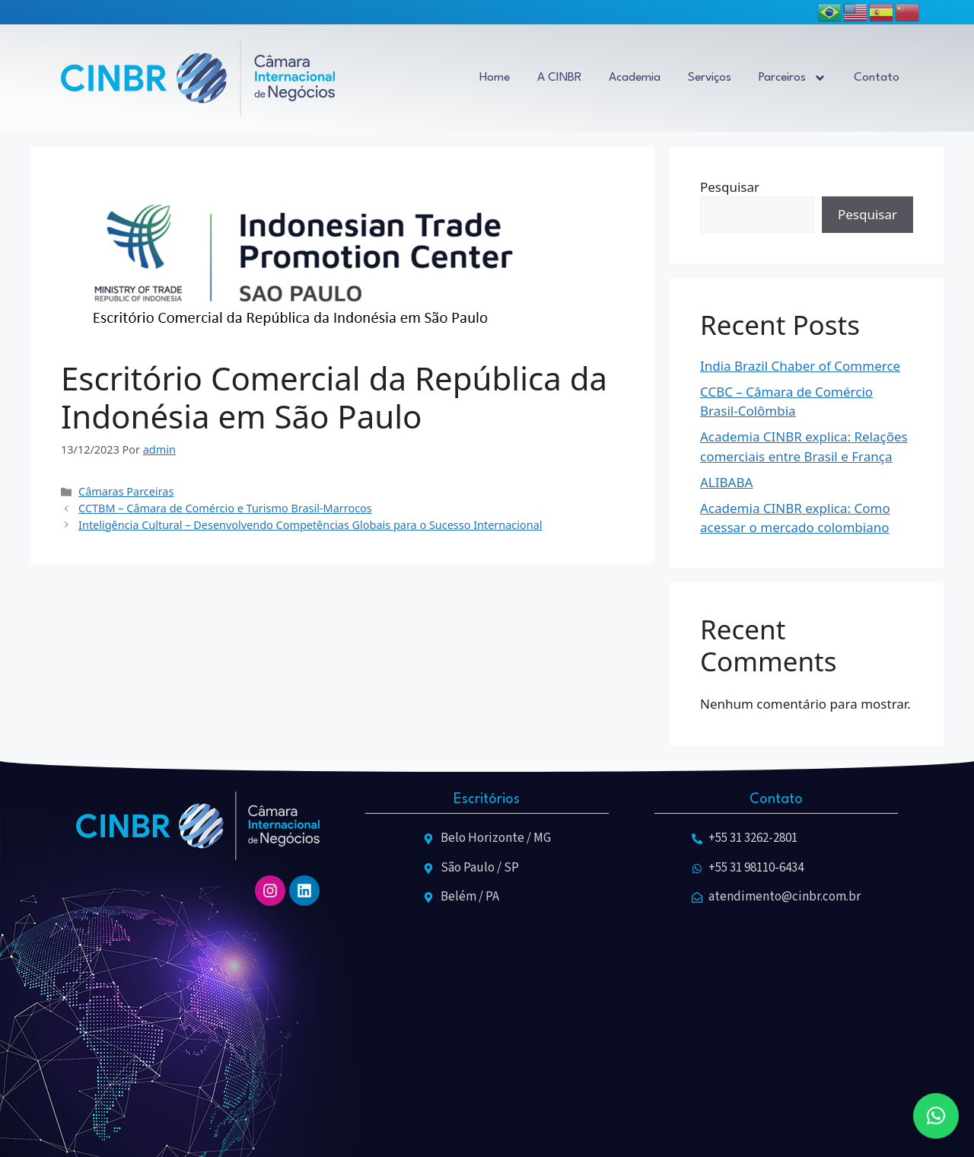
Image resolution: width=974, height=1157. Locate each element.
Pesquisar (729, 187)
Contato (876, 78)
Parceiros (792, 78)
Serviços (709, 78)
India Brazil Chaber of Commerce (800, 366)
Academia (634, 78)
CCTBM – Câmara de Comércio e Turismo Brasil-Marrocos (225, 508)
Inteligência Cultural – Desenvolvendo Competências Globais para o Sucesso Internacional (310, 525)
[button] (936, 1116)
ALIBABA (726, 482)
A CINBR (559, 78)
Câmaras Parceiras (125, 491)
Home (494, 78)
